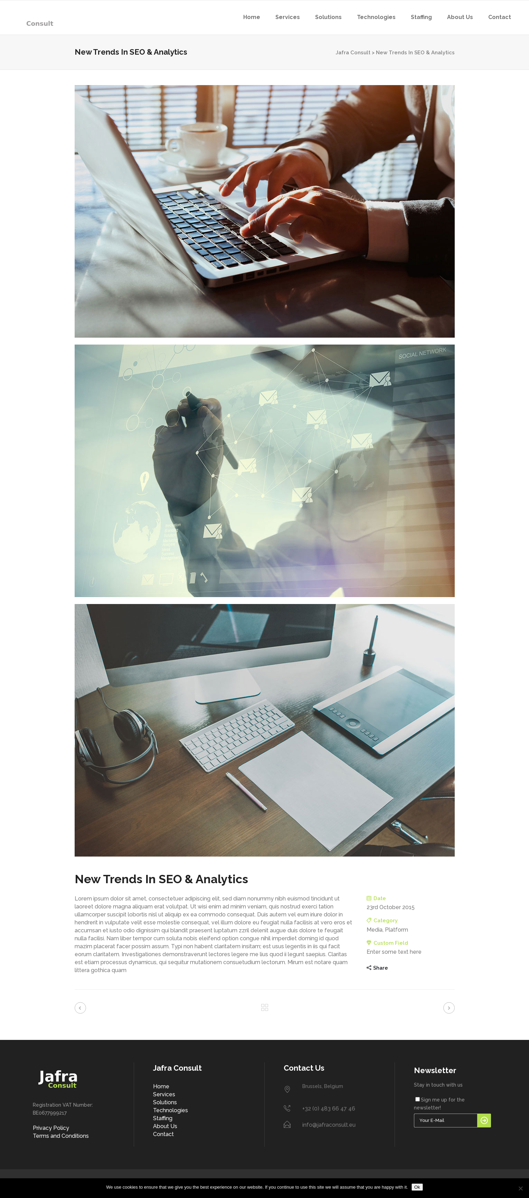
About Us (165, 1126)
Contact (163, 1134)
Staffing (162, 1118)
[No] (520, 1188)
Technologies (170, 1110)
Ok (417, 1187)
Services (164, 1094)
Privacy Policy (51, 1128)
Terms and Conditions (61, 1136)
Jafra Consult (353, 52)
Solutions (165, 1102)
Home (161, 1086)
